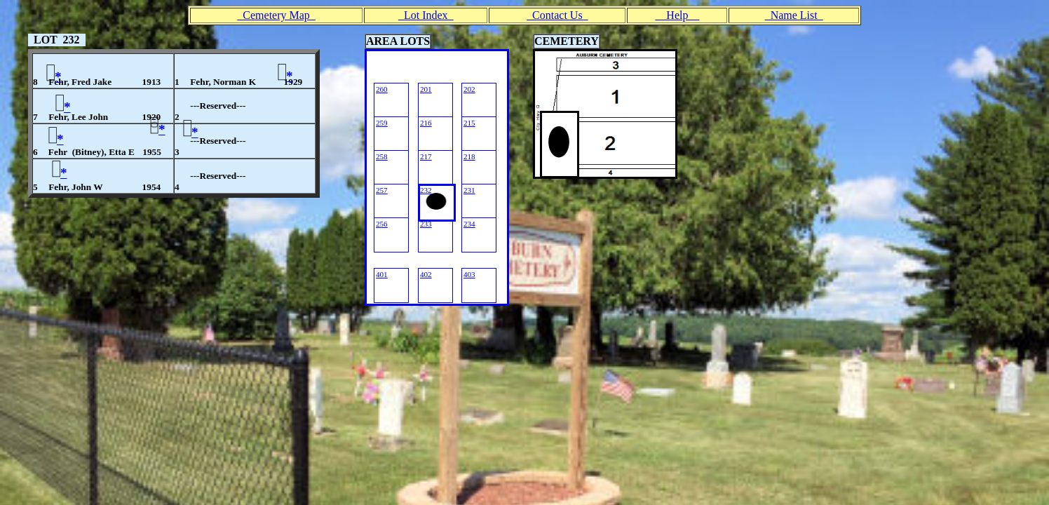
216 (426, 123)
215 (469, 123)
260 (382, 89)
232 (426, 190)
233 (426, 224)
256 (382, 224)
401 (382, 274)
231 (469, 190)
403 (469, 274)
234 (469, 224)
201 (426, 89)
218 (469, 156)
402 (426, 274)
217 (426, 156)
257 (382, 190)
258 (382, 156)
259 (382, 123)
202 (469, 89)
